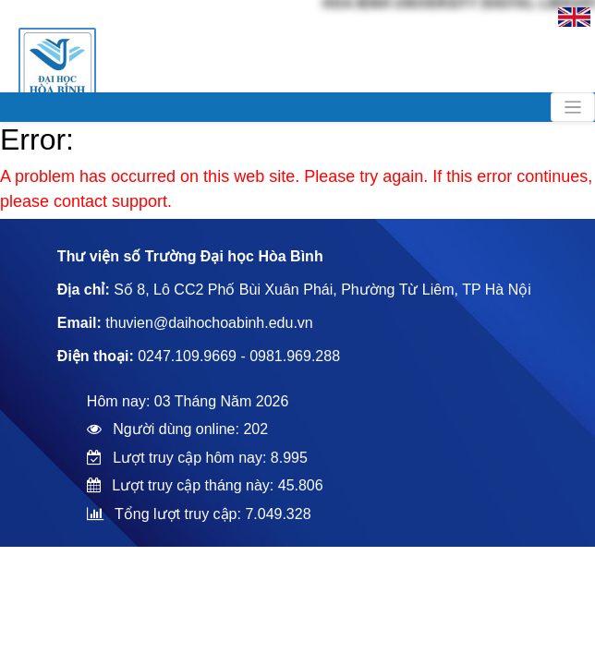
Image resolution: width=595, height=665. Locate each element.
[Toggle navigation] (573, 107)
